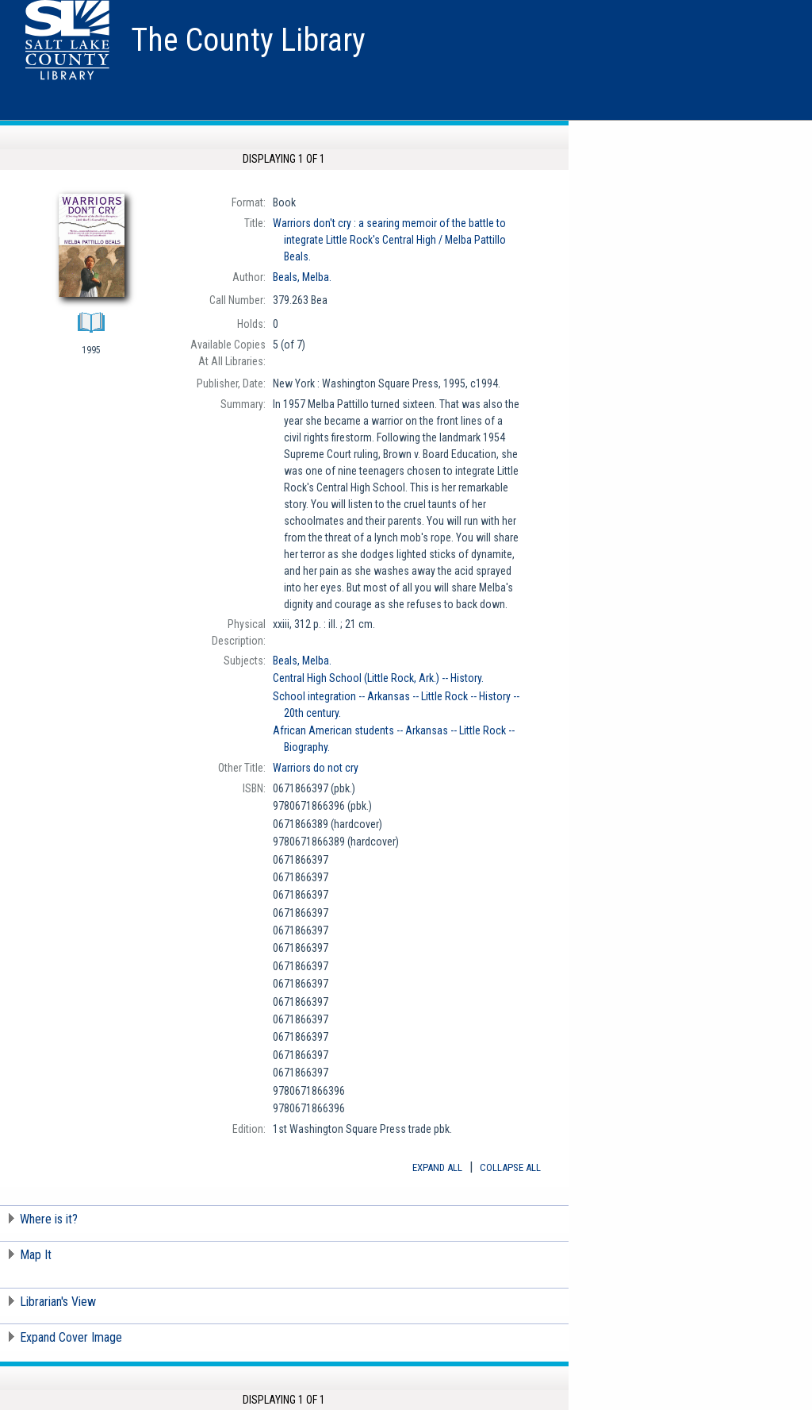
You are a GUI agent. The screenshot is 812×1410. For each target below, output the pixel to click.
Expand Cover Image (71, 1337)
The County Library (248, 40)
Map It (36, 1254)
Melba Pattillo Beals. (389, 240)
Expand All (437, 1167)
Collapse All (510, 1167)
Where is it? (49, 1219)
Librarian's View (58, 1301)
